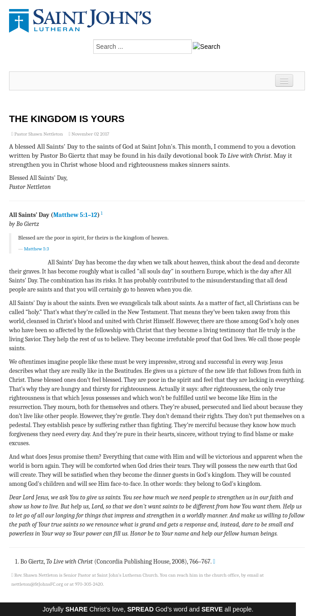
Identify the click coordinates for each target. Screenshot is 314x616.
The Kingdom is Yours (66, 118)
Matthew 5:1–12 (75, 215)
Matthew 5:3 (36, 249)
